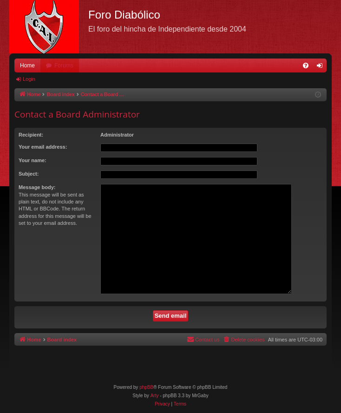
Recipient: (31, 135)
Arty (155, 395)
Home (27, 65)
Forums (63, 65)
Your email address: (43, 147)
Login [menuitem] (322, 67)
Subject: (29, 174)
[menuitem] (306, 65)
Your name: (32, 160)
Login (29, 79)
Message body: (37, 187)
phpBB (146, 387)
